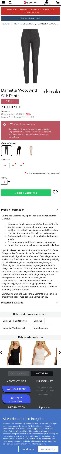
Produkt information (12, 210)
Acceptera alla (48, 449)
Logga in (47, 4)
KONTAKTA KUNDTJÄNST (16, 400)
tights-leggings (24, 23)
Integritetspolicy (44, 394)
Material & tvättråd (12, 302)
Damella (38, 320)
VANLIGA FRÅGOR (16, 389)
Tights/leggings (40, 328)
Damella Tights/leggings (15, 320)
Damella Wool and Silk (14, 328)
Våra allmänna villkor (45, 391)
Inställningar (28, 449)
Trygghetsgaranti (44, 387)
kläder (6, 23)
